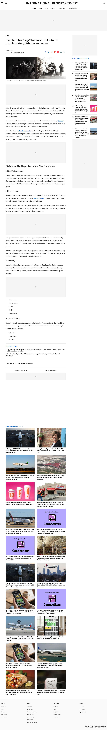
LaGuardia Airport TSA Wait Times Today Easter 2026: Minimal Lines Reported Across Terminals (51, 585)
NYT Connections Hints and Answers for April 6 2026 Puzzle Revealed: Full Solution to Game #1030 (20, 558)
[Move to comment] (64, 52)
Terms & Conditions (32, 712)
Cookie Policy (30, 717)
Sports (46, 8)
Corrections (30, 719)
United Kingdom (57, 714)
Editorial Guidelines (51, 370)
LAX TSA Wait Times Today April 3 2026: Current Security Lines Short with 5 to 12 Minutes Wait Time (49, 665)
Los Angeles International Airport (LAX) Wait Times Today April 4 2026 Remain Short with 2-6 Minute (20, 638)
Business (34, 8)
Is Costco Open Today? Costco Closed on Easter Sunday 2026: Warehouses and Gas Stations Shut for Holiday (50, 504)
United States (57, 717)
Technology (53, 8)
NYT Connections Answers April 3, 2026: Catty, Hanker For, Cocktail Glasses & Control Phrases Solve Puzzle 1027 (51, 531)
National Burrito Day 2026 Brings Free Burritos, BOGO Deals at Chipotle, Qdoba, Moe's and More (19, 692)
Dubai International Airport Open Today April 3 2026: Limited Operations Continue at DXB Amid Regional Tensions (20, 531)
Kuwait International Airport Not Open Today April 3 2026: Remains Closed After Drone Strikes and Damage (51, 558)
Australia (56, 706)
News (40, 8)
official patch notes (24, 131)
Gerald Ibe (10, 50)
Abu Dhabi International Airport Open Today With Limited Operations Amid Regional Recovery (50, 477)
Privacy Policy (30, 714)
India (55, 709)
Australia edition (73, 8)
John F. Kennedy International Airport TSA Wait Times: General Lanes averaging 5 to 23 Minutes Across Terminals (20, 585)
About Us (29, 706)
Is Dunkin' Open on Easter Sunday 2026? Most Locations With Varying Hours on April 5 (81, 109)
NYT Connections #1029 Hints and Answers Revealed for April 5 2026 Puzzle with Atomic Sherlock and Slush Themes (51, 611)
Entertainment (62, 8)
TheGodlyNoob (38, 198)
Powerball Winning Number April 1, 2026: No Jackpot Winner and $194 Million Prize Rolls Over (51, 692)
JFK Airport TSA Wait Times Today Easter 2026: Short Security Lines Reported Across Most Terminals (19, 450)
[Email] (61, 52)
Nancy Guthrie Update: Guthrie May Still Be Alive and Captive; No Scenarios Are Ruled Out (50, 450)
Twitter (60, 121)
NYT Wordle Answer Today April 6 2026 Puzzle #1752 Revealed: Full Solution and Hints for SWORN (19, 665)
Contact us (29, 709)
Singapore (56, 712)
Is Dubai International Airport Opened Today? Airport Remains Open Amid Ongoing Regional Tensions (20, 477)
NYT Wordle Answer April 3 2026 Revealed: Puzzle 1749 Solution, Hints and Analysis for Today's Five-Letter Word (19, 611)
